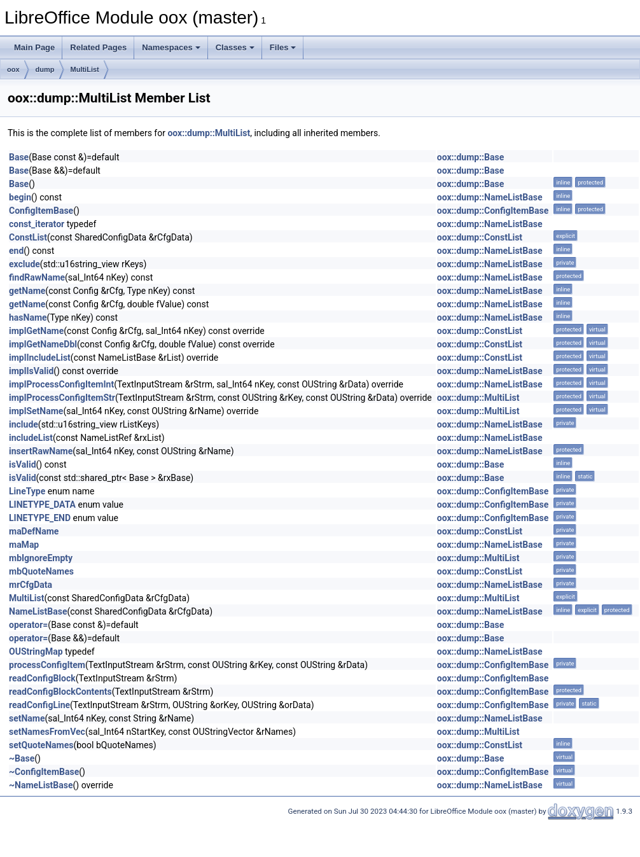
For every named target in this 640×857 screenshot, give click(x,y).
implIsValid (31, 371)
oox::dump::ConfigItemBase (492, 211)
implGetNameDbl (43, 344)
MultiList (85, 69)
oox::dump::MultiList (208, 133)
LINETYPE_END (40, 518)
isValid (22, 464)
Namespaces (171, 47)
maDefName (34, 531)
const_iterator (36, 224)
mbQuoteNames (41, 571)
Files (283, 47)
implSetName (36, 411)
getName (27, 291)
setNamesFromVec (47, 732)
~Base (21, 758)
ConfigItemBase (41, 211)
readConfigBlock (42, 678)
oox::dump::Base (470, 157)
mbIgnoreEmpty (41, 558)
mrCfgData (30, 585)
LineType (27, 491)
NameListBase (38, 611)
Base (19, 157)
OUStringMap (36, 651)
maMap (24, 545)
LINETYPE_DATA (42, 504)
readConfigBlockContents (60, 691)
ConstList (28, 237)
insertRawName (41, 451)
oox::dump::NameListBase (490, 197)
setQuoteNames (41, 745)
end (16, 251)
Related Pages (98, 47)
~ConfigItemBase (44, 772)
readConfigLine (39, 705)
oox (13, 69)
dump (45, 69)
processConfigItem (47, 665)
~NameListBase (41, 785)
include (23, 424)
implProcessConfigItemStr (62, 398)
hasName (28, 317)
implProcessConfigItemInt (61, 384)
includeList (31, 438)
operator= (28, 625)
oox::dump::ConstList (479, 237)
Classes (235, 47)
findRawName (37, 277)
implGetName (36, 331)
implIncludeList (40, 357)
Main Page (34, 47)
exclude (24, 264)
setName (27, 718)
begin (20, 197)
